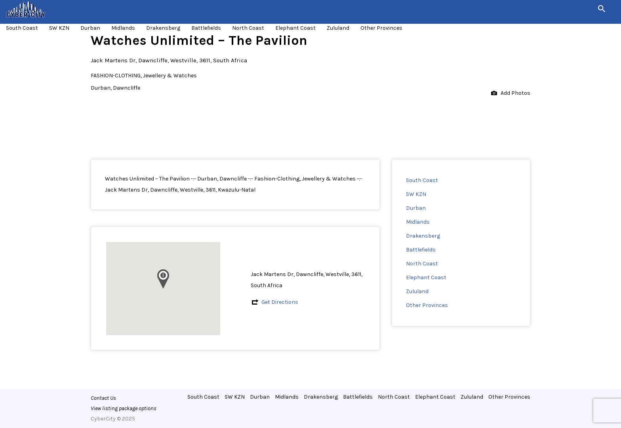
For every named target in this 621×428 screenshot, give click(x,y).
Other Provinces (381, 28)
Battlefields (206, 28)
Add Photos (510, 93)
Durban (90, 28)
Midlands (123, 28)
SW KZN (59, 28)
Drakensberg (163, 28)
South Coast (22, 28)
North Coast (248, 28)
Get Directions (279, 302)
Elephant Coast (295, 28)
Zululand (338, 28)
